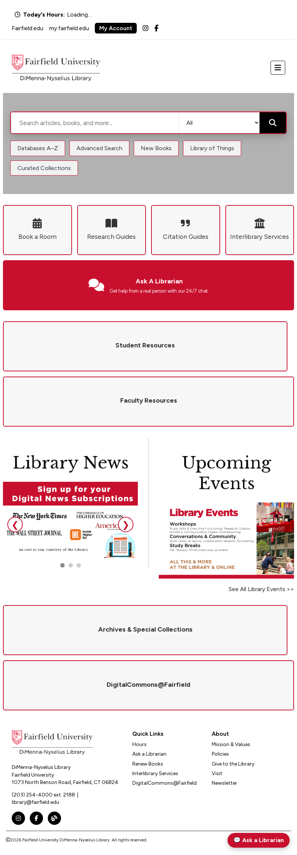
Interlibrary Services (155, 773)
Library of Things (212, 148)
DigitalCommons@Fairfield (164, 783)
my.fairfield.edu (69, 28)
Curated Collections (44, 168)
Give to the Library (233, 764)
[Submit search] (273, 122)
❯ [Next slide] (125, 524)
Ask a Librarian (149, 754)
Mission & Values (231, 744)
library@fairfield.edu (35, 802)
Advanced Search (99, 148)
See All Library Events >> (261, 589)
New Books (156, 148)
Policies (220, 754)
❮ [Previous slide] (15, 524)
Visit (217, 773)
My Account (115, 28)
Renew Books (147, 764)
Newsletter (224, 783)
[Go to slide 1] (62, 565)
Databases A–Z (37, 148)
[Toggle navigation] (278, 68)
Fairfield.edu (27, 28)
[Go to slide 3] (78, 565)
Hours (139, 744)
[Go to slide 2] (70, 565)
